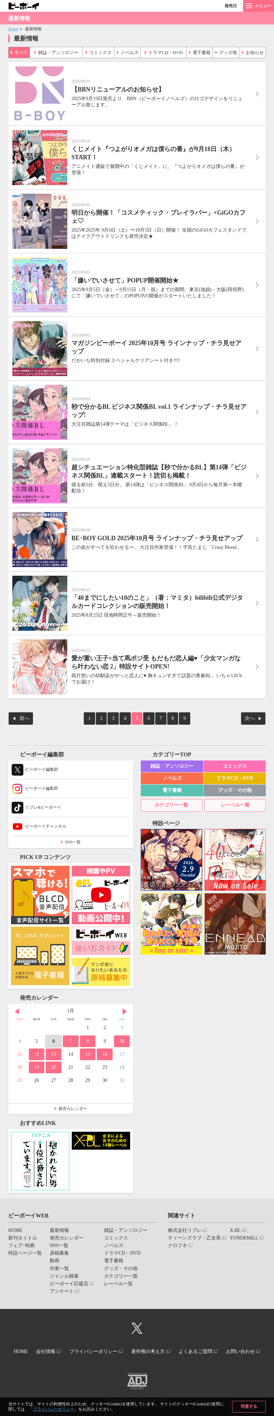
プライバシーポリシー (53, 1409)
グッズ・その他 (235, 785)
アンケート (62, 1286)
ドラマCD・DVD (165, 51)
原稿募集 (59, 1248)
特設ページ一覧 (25, 1248)
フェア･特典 (21, 1241)
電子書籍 (201, 51)
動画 (54, 1256)
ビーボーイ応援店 (69, 1279)
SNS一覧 (73, 837)
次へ (249, 714)
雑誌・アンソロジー (58, 51)
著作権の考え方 (173, 1346)
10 (121, 1036)
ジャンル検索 (64, 1271)
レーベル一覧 (235, 800)
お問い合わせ (134, 1352)
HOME (15, 1225)
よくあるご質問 (224, 1346)
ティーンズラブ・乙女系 (194, 1233)
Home (13, 28)
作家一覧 (59, 1263)
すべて (21, 51)
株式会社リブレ (185, 1225)
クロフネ (177, 1241)
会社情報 (63, 1346)
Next (124, 1007)
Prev (16, 1007)
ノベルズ (130, 51)
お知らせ (254, 51)
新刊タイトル (22, 1233)
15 (87, 1049)
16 (104, 1049)
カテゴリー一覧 (171, 800)
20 (53, 1062)
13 (53, 1049)
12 (36, 1049)
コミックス (100, 51)
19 (36, 1062)
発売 (231, 5)
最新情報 (59, 1225)
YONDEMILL (244, 1233)
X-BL (235, 1225)
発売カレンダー (72, 1103)
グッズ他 (228, 51)
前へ (24, 714)
